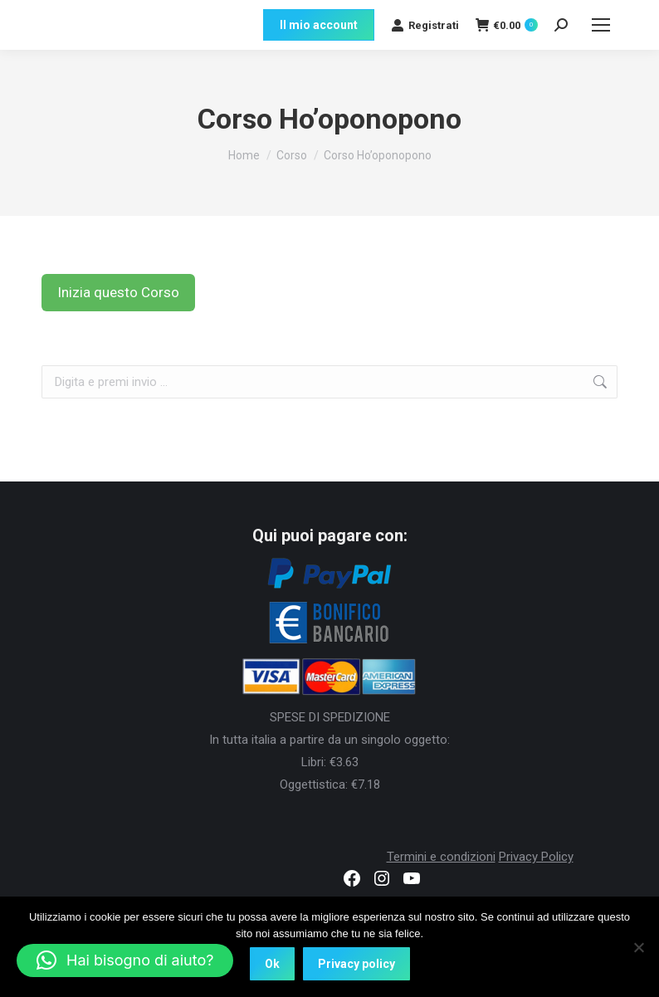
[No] (638, 947)
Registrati (425, 25)
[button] (125, 960)
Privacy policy (356, 963)
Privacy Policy (536, 856)
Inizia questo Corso (118, 292)
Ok (272, 963)
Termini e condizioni (441, 856)
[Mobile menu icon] (601, 25)
